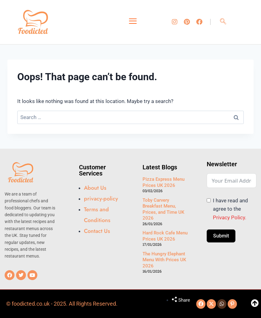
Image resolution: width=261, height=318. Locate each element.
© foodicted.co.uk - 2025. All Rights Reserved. (62, 303)
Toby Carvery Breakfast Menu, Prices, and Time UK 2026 (163, 209)
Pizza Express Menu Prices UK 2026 (163, 182)
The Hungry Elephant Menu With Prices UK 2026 (164, 260)
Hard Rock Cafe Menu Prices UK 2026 (165, 236)
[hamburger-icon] (133, 22)
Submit (221, 236)
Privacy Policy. (229, 217)
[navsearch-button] (223, 22)
